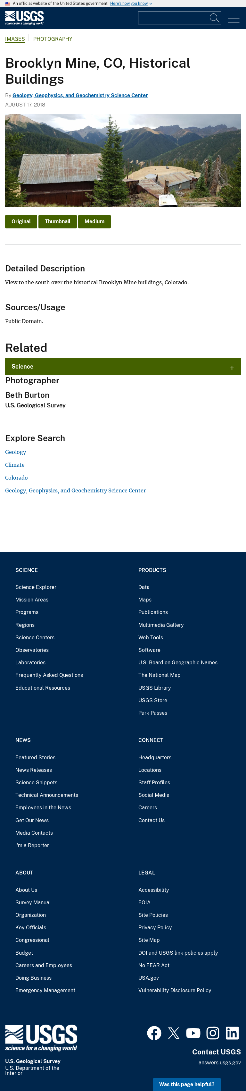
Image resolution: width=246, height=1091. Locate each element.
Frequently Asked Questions (49, 675)
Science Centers (34, 638)
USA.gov (148, 978)
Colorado (16, 477)
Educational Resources (42, 688)
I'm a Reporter (32, 845)
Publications (153, 612)
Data (144, 587)
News (23, 740)
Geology (15, 452)
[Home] (24, 24)
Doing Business (33, 978)
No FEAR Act (153, 965)
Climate (15, 465)
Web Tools (150, 638)
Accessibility (153, 890)
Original (21, 221)
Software (149, 650)
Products (152, 570)
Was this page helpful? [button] (187, 1084)
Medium (94, 221)
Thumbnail (57, 221)
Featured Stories (35, 757)
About (24, 873)
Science (22, 366)
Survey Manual (33, 902)
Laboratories (30, 663)
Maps (145, 600)
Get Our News (32, 820)
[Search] (215, 18)
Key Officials (30, 928)
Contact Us (151, 820)
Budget (24, 953)
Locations (149, 770)
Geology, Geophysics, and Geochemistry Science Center (80, 95)
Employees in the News (43, 808)
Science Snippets (36, 783)
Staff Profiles (154, 783)
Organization (30, 915)
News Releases (33, 770)
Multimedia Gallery (161, 625)
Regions (25, 625)
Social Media (153, 795)
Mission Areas (31, 600)
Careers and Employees (43, 965)
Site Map (149, 940)
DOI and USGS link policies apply (178, 953)
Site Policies (153, 915)
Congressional (32, 940)
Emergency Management (45, 990)
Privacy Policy (155, 928)
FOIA (144, 902)
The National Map (159, 675)
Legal (146, 873)
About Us (26, 890)
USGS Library (154, 688)
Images (15, 39)
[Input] (179, 18)
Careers (147, 808)
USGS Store (152, 700)
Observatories (32, 650)
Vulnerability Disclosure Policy (174, 990)
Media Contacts (34, 833)
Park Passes (152, 713)
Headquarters (154, 757)
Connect (150, 740)
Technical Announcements (46, 795)
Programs (26, 612)
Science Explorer (35, 587)
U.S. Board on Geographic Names (177, 663)
